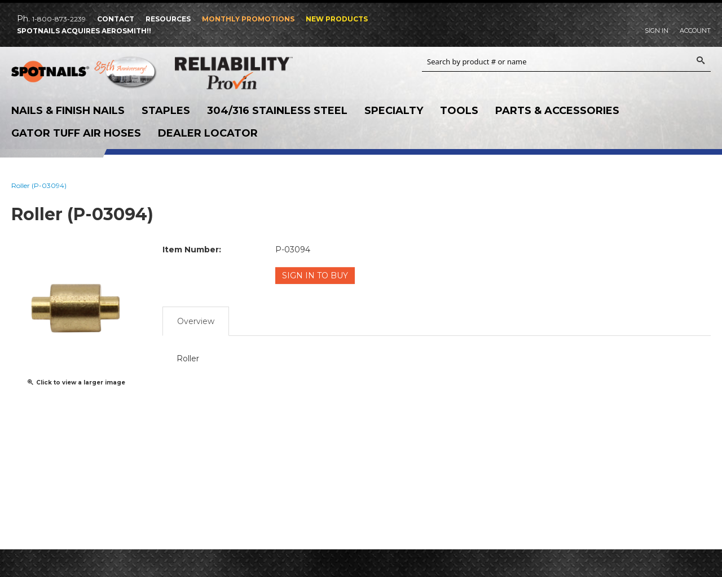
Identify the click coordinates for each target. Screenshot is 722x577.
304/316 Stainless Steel (277, 110)
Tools (459, 110)
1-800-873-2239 (59, 19)
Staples (166, 110)
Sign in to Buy (315, 275)
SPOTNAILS (84, 73)
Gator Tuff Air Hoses (76, 133)
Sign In (656, 30)
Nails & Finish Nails (68, 110)
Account (695, 30)
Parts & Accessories (557, 110)
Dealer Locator (208, 133)
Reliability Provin (248, 72)
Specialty (393, 110)
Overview (195, 321)
